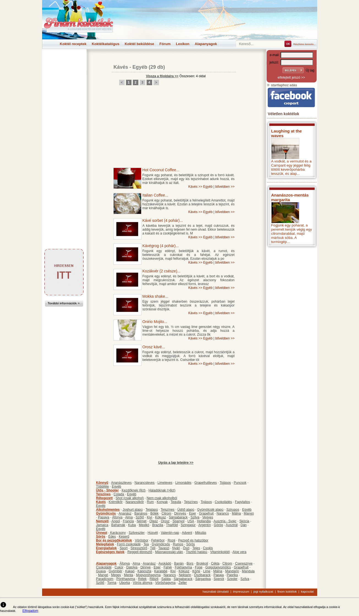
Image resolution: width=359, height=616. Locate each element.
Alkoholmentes (108, 510)
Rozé (171, 540)
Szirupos (232, 510)
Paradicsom (104, 579)
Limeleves (164, 483)
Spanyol (178, 521)
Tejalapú (152, 510)
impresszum (241, 591)
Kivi (149, 517)
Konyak (162, 502)
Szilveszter (137, 533)
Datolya (132, 567)
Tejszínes (103, 494)
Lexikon (182, 44)
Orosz (165, 521)
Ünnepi (101, 533)
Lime (206, 571)
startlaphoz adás (282, 85)
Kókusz (160, 517)
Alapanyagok (206, 44)
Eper (192, 513)
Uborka (124, 583)
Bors (190, 563)
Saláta (166, 579)
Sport (124, 548)
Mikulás (200, 533)
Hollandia (204, 521)
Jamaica (102, 525)
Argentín (204, 525)
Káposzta (144, 571)
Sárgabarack (178, 517)
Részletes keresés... (304, 44)
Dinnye (145, 567)
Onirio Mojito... (154, 321)
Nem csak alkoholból (162, 498)
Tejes (196, 548)
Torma (111, 583)
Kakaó (130, 571)
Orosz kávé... (153, 347)
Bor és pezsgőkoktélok (114, 540)
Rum (150, 502)
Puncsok (240, 483)
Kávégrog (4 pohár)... (160, 246)
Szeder (232, 579)
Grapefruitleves (205, 483)
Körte (196, 571)
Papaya (103, 517)
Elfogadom (30, 611)
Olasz (153, 521)
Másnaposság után (169, 552)
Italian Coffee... (155, 195)
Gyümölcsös (106, 513)
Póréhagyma (125, 579)
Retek (142, 579)
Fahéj (167, 567)
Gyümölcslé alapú (210, 510)
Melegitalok (105, 544)
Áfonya (117, 517)
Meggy (116, 575)
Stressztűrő (138, 548)
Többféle (102, 486)
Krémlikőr (116, 502)
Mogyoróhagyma (148, 575)
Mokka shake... (155, 296)
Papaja (218, 575)
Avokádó (164, 563)
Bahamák (118, 525)
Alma (129, 517)
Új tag (310, 70)
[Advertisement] (64, 61)
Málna (236, 513)
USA (190, 521)
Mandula (248, 571)
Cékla (215, 563)
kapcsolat (307, 591)
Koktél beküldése (139, 44)
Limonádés (183, 483)
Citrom (166, 513)
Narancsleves (145, 483)
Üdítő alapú (185, 510)
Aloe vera (239, 552)
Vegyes (207, 517)
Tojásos (225, 483)
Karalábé (160, 571)
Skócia (244, 521)
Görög (218, 525)
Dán (243, 525)
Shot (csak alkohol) (130, 498)
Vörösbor (141, 540)
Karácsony (118, 533)
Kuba (132, 525)
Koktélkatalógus (105, 44)
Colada (119, 494)
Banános (140, 513)
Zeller (183, 583)
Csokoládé (104, 567)
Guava (101, 571)
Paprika (232, 575)
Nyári (176, 548)
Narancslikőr (134, 502)
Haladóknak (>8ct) (162, 490)
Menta (128, 575)
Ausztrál (231, 525)
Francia (128, 521)
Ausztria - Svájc (224, 521)
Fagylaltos (242, 502)
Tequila (176, 502)
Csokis (208, 548)
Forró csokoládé (129, 544)
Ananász (125, 513)
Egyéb (140, 67)
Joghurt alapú (133, 510)
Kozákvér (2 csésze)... (161, 271)
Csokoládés (223, 502)
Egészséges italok (110, 552)
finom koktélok (287, 591)
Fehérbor (158, 540)
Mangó (249, 513)
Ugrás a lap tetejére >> (175, 463)
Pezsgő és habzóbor (193, 540)
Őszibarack (202, 575)
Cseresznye (243, 563)
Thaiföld (172, 525)
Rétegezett (104, 498)
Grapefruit (206, 513)
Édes (112, 536)
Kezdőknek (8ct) (134, 490)
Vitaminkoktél (220, 552)
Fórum (165, 44)
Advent (187, 533)
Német (141, 521)
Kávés (121, 67)
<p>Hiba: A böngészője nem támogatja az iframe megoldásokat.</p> (291, 321)
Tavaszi (163, 548)
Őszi (186, 548)
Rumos (178, 544)
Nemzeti (102, 521)
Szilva (195, 517)
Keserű (124, 536)
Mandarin (232, 571)
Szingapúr (188, 525)
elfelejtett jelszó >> (291, 77)
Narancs (223, 513)
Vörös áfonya (142, 583)
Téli (152, 548)
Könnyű (102, 483)
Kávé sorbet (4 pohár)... (162, 220)
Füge (198, 567)
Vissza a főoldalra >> (162, 76)
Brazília (157, 525)
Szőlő (140, 517)
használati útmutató (215, 591)
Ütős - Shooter (107, 490)
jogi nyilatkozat (263, 591)
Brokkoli (202, 563)
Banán (179, 563)
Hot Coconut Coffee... (160, 170)
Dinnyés (180, 513)
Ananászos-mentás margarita (290, 197)
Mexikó (144, 525)
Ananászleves (121, 483)
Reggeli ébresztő (139, 552)
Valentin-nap (170, 533)
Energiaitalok (106, 548)
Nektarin (185, 575)
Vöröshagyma (165, 583)
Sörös (100, 536)
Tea (146, 544)
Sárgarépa (203, 579)
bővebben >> (224, 187)
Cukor (118, 567)
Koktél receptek (73, 44)
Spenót (219, 579)
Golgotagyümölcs (218, 567)
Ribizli (154, 579)
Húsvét (152, 533)
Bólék (154, 513)
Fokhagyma (183, 567)
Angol (115, 521)
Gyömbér (115, 571)
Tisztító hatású (196, 552)
